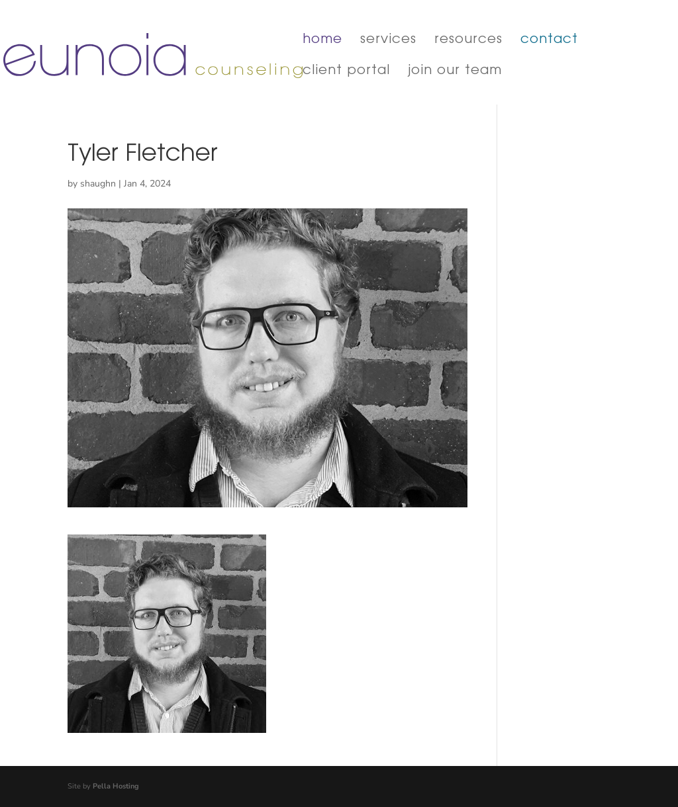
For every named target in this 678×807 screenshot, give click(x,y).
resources (468, 40)
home (322, 40)
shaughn (98, 183)
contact (549, 40)
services (388, 40)
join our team (455, 71)
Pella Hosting (116, 786)
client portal (346, 71)
